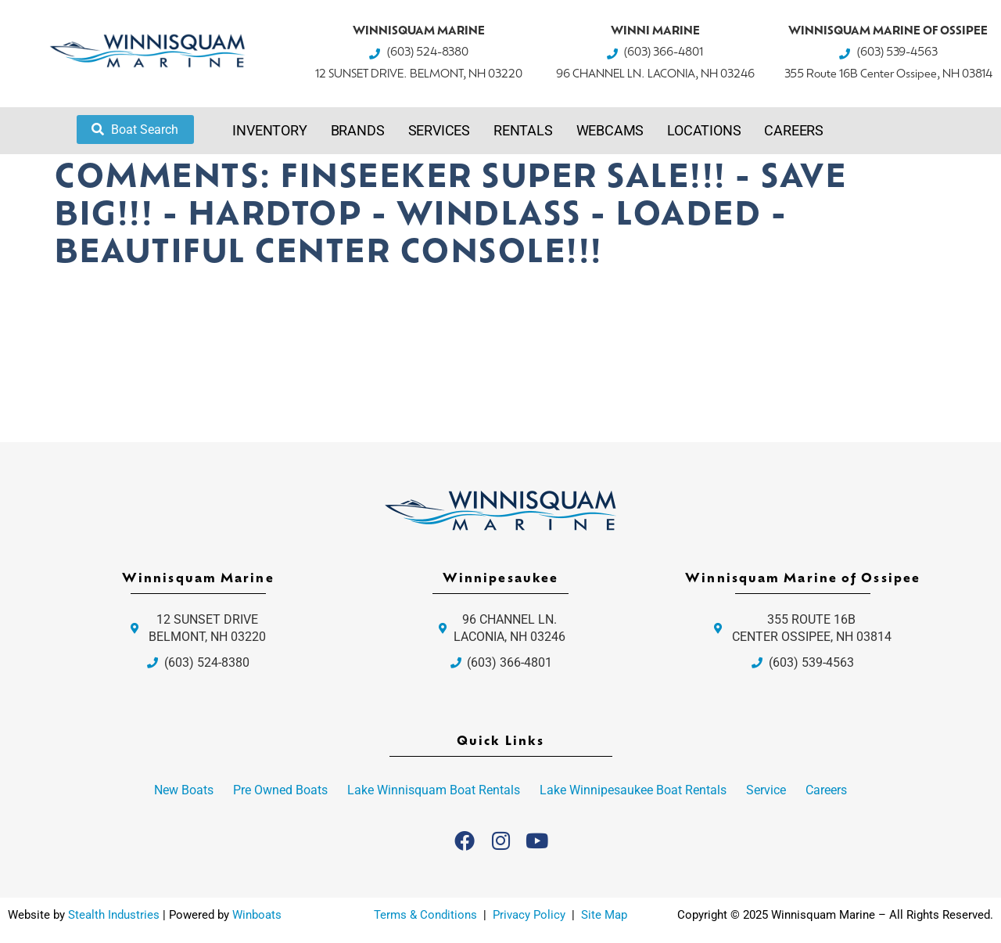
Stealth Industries (114, 915)
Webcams (610, 130)
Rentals (523, 130)
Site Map (604, 915)
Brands (358, 130)
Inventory (269, 130)
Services (439, 130)
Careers (793, 130)
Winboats (257, 915)
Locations (704, 130)
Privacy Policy (531, 915)
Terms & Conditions (425, 915)
